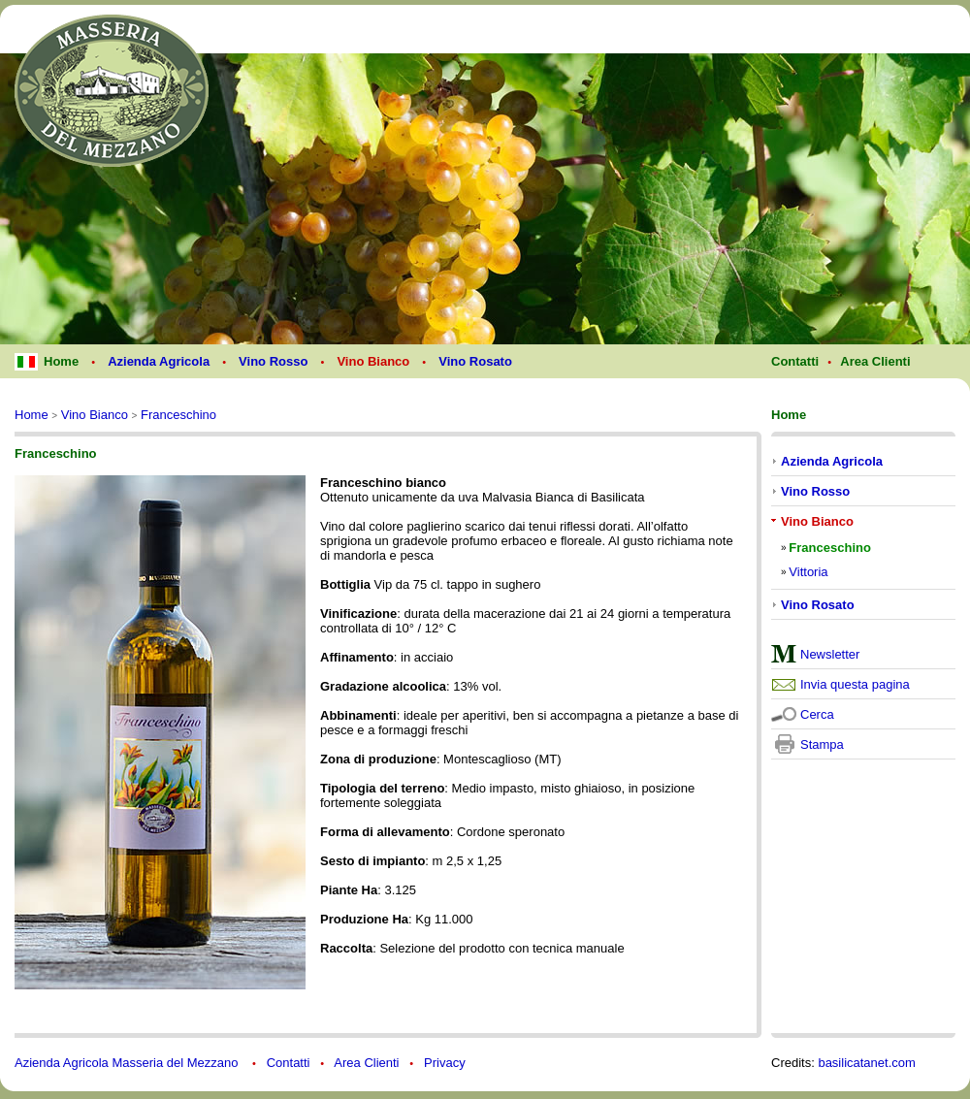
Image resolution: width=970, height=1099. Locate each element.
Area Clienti (366, 1062)
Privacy (445, 1062)
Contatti (288, 1062)
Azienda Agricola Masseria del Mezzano (128, 1062)
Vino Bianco (94, 414)
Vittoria (808, 572)
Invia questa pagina (855, 684)
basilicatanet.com (866, 1062)
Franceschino (178, 414)
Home (31, 414)
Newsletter (829, 654)
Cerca (817, 714)
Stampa (822, 744)
